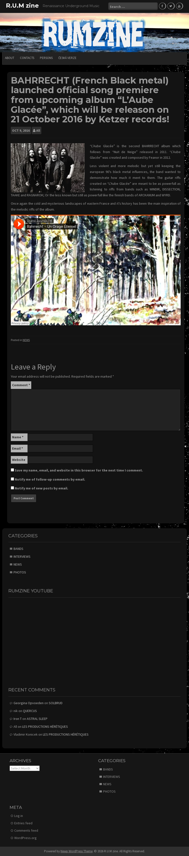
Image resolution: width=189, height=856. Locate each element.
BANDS (18, 548)
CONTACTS (27, 58)
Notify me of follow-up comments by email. (50, 479)
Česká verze (67, 58)
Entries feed (23, 823)
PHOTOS (20, 572)
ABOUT (9, 58)
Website (18, 459)
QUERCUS (30, 710)
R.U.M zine (22, 5)
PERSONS (46, 58)
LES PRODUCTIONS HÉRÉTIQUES (45, 726)
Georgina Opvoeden (29, 702)
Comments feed (26, 830)
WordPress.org (25, 837)
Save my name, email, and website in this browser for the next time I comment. (79, 470)
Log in (18, 815)
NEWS (26, 340)
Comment (21, 384)
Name (17, 436)
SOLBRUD (56, 702)
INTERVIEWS (22, 556)
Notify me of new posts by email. (41, 487)
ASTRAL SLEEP (37, 718)
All (38, 130)
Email (17, 448)
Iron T (18, 718)
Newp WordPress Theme (77, 851)
